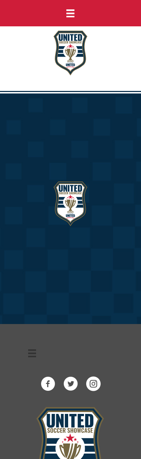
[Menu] (70, 13)
